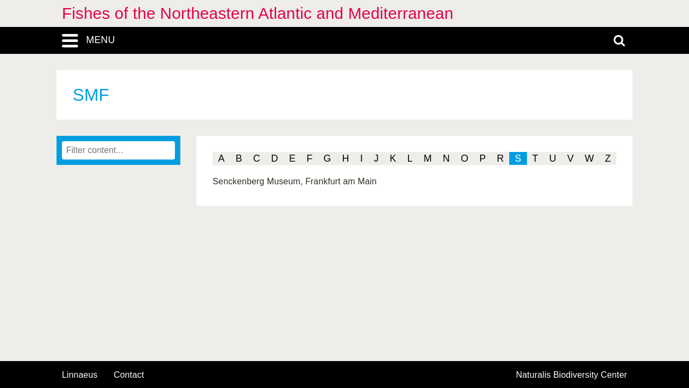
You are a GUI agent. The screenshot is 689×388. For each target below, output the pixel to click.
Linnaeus (79, 375)
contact (129, 374)
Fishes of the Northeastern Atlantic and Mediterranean (257, 13)
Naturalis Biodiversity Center (572, 375)
